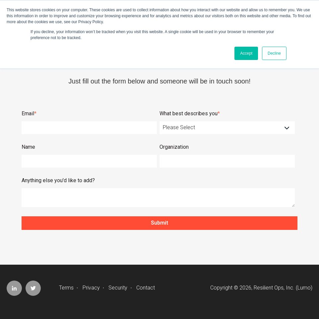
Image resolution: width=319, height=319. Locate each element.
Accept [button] (246, 53)
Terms (66, 288)
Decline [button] (274, 53)
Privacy (91, 288)
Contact (145, 288)
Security (117, 288)
